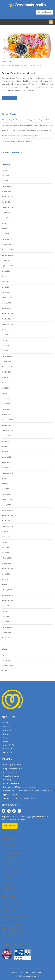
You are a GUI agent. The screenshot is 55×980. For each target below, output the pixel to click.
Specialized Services (11, 794)
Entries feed (6, 660)
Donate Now (8, 749)
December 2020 (7, 420)
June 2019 (5, 478)
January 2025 (6, 191)
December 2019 (7, 462)
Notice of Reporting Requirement (15, 945)
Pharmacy (7, 779)
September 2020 (7, 430)
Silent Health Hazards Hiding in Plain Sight (17, 141)
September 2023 (7, 266)
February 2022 (7, 356)
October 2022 (6, 319)
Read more (9, 98)
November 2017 (7, 568)
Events (6, 734)
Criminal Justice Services (12, 765)
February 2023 (7, 297)
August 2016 (6, 606)
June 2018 (5, 537)
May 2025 (5, 170)
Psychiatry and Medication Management (19, 787)
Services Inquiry (44, 12)
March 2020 (6, 452)
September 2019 (7, 473)
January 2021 (6, 414)
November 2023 (7, 255)
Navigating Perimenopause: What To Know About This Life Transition (26, 130)
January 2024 (6, 244)
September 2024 (7, 207)
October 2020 (6, 425)
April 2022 (5, 345)
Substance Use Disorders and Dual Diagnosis (21, 798)
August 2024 (6, 213)
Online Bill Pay (9, 745)
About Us (7, 726)
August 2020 (6, 436)
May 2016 (5, 611)
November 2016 (7, 600)
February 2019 (7, 499)
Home (5, 723)
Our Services (8, 730)
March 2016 (6, 622)
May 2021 (5, 393)
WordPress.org (7, 671)
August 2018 (6, 531)
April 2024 (5, 234)
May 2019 (5, 483)
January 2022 (6, 361)
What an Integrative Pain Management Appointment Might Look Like (26, 120)
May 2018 (5, 542)
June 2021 (5, 388)
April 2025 (5, 175)
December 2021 (7, 367)
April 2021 (5, 398)
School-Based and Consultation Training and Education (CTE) (27, 791)
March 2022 (6, 351)
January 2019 (6, 505)
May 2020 (5, 446)
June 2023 (5, 282)
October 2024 (6, 202)
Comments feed (7, 665)
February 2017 (7, 590)
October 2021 (6, 372)
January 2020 (6, 457)
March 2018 (6, 553)
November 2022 (7, 313)
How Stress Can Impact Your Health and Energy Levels (21, 136)
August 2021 (6, 377)
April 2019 (5, 489)
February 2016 (7, 627)
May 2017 (5, 584)
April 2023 (5, 287)
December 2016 (7, 595)
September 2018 (7, 526)
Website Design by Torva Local (27, 976)
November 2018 (7, 515)
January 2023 (6, 303)
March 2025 (6, 181)
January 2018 (6, 563)
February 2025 (7, 186)
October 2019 (6, 468)
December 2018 (7, 510)
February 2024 (7, 239)
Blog (5, 737)
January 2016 (6, 632)
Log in (4, 655)
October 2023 (6, 260)
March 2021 (6, 404)
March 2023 (6, 292)
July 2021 (5, 383)
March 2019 (6, 494)
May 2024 (5, 228)
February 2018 (7, 558)
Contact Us (7, 752)
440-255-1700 (7, 833)
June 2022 (5, 335)
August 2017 (6, 574)
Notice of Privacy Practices (12, 939)
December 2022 (7, 308)
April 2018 (5, 547)
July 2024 (5, 218)
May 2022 (5, 340)
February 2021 (7, 409)
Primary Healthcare (11, 783)
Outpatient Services (11, 776)
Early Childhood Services (13, 768)
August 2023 (6, 271)
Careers (6, 741)
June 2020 (5, 441)
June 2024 (5, 223)
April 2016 (5, 616)
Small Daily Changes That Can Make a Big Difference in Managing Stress (27, 125)
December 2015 (7, 638)
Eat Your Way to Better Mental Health (18, 73)
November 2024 (7, 197)
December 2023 (7, 250)
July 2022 (5, 329)
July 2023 (5, 276)
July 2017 (5, 579)
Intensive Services (10, 772)
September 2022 (7, 324)
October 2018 (6, 521)
